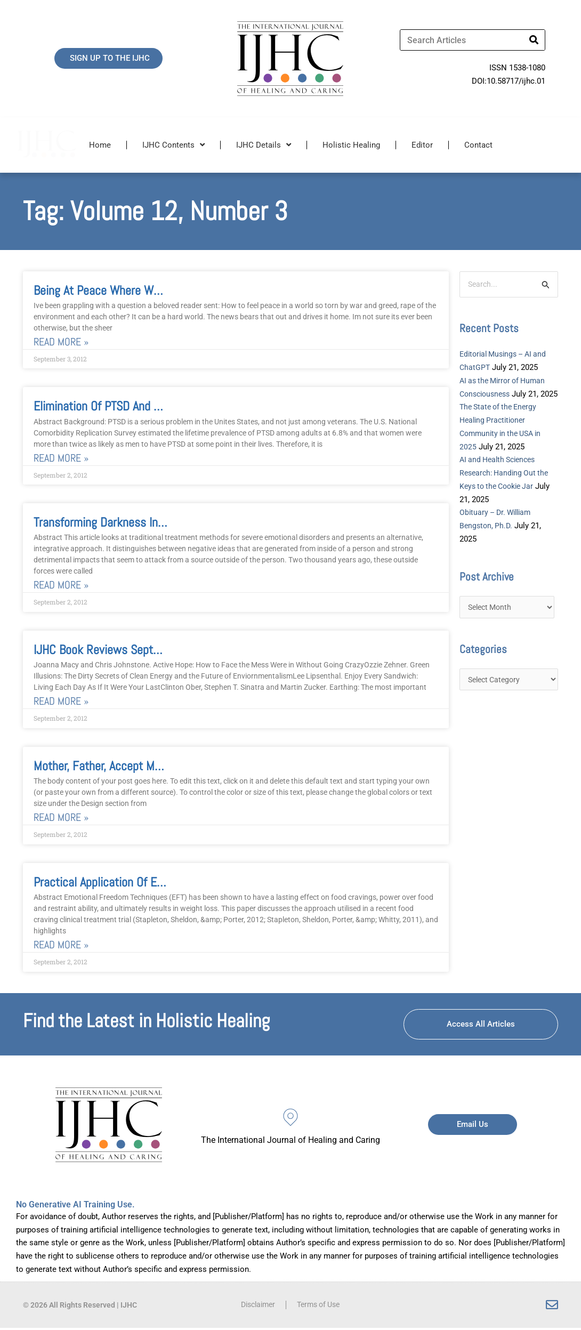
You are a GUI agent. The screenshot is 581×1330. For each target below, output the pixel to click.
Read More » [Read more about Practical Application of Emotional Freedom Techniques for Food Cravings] (61, 946)
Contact (478, 145)
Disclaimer (255, 1307)
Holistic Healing (351, 145)
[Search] (534, 40)
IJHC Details (263, 144)
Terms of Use (320, 1307)
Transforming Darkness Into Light (114, 523)
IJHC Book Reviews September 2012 (123, 650)
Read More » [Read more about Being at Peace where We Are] (61, 342)
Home (100, 145)
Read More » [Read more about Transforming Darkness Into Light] (61, 586)
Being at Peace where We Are (106, 290)
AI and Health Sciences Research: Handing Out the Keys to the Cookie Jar (506, 487)
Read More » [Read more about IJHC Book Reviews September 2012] (61, 702)
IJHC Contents (173, 144)
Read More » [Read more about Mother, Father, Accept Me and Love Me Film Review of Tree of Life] (61, 819)
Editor (422, 145)
